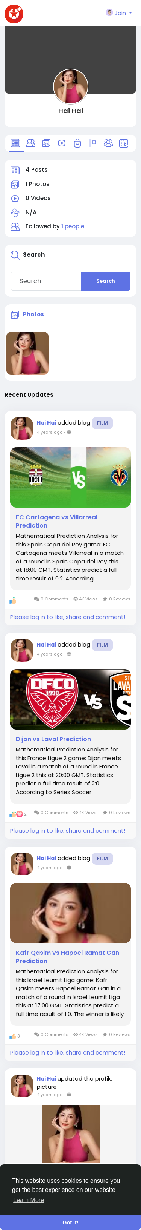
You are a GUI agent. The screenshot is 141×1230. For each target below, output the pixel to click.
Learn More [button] (28, 1200)
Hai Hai (70, 110)
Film (102, 422)
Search (105, 281)
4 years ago (49, 432)
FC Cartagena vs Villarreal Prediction (56, 521)
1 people (72, 226)
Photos (33, 314)
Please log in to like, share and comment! (67, 617)
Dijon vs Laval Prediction (53, 739)
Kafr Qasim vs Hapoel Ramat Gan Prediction (67, 957)
